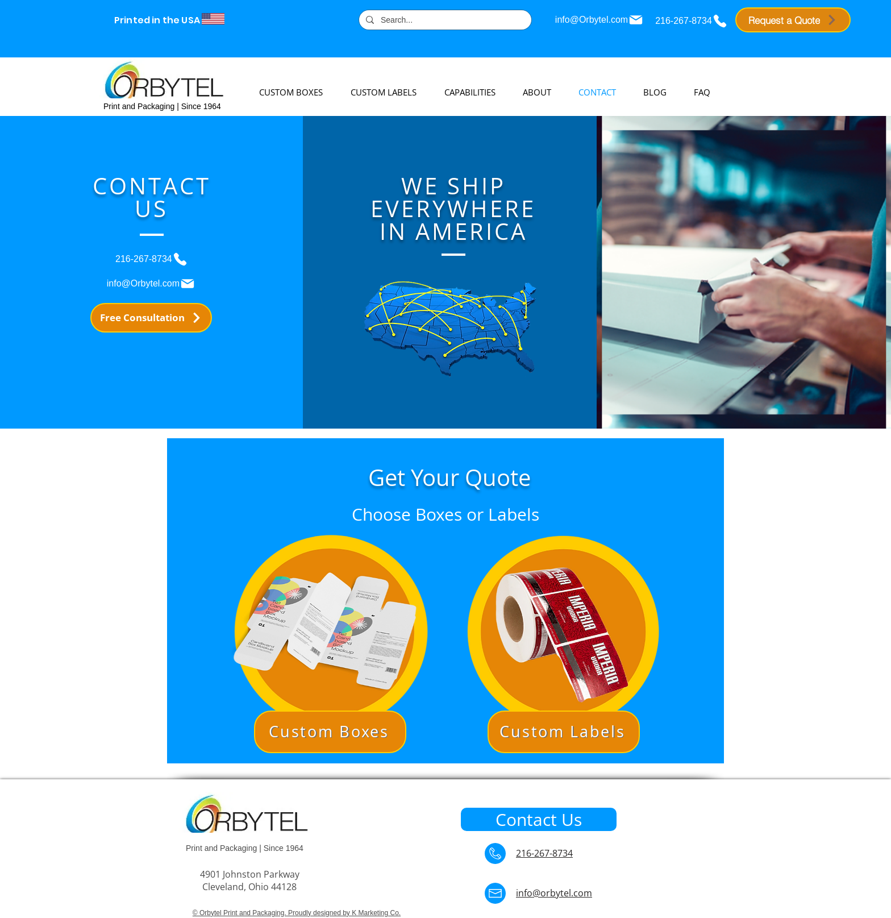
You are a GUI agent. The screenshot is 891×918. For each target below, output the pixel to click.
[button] (330, 632)
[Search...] (444, 20)
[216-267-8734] (691, 21)
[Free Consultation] (151, 318)
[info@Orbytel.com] (599, 20)
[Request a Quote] (793, 19)
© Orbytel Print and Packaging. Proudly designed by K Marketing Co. (297, 913)
